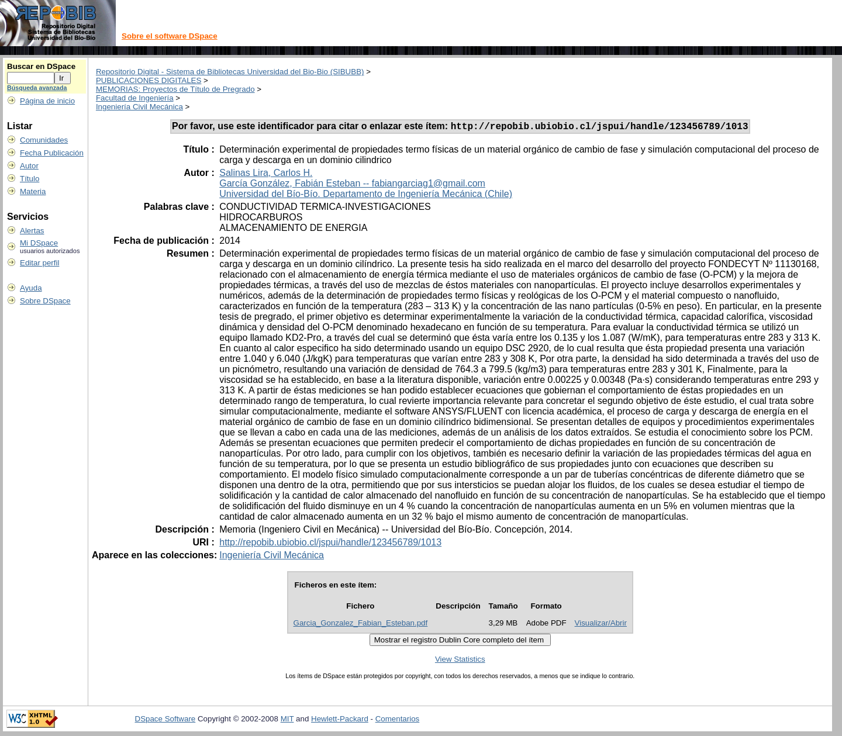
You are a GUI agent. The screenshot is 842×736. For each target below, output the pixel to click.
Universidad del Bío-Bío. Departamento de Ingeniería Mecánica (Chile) (365, 196)
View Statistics (460, 660)
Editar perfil (39, 262)
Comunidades (44, 140)
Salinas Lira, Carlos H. (265, 174)
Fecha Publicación (52, 152)
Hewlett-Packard (339, 720)
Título (29, 178)
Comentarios (397, 720)
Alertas (32, 230)
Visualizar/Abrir (601, 624)
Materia (33, 191)
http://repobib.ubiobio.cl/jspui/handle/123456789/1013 (330, 544)
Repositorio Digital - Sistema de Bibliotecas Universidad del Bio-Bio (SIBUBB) (230, 71)
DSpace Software (165, 720)
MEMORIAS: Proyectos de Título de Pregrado (175, 89)
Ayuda (31, 288)
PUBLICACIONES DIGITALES (148, 80)
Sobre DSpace (45, 300)
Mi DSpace (39, 243)
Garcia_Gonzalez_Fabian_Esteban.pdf (361, 624)
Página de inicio (47, 100)
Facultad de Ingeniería (135, 98)
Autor (29, 165)
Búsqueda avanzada (37, 87)
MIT (287, 720)
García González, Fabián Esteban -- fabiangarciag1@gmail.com (352, 185)
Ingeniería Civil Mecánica (139, 106)
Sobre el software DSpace (170, 36)
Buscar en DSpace (41, 66)
